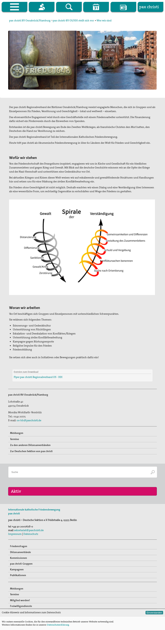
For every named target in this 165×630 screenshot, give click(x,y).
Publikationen (18, 575)
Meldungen (16, 433)
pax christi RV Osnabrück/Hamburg (30, 20)
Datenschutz (30, 534)
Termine (14, 439)
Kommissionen (18, 558)
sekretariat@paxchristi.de (29, 530)
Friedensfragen (18, 546)
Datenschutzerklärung (58, 624)
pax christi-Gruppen (21, 563)
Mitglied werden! (20, 600)
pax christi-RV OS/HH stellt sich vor (73, 20)
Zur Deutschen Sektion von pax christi (31, 451)
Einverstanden (154, 612)
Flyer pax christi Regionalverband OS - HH (38, 377)
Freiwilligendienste (21, 606)
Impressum (15, 534)
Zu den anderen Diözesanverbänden (30, 445)
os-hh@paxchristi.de (29, 420)
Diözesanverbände (20, 552)
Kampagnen (17, 569)
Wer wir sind (104, 20)
